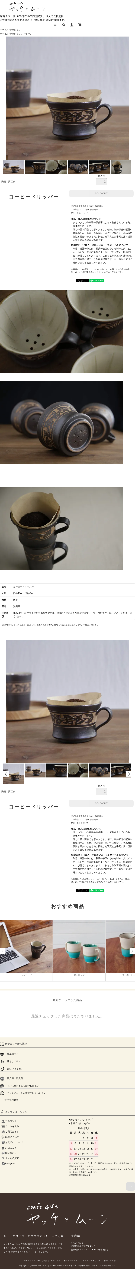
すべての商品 (9, 1100)
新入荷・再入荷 (11, 1078)
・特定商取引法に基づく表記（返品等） (86, 206)
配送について (10, 1137)
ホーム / (4, 29)
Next (129, 774)
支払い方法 (55, 1260)
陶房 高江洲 (8, 181)
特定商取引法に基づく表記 (35, 1260)
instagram (8, 1163)
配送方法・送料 (71, 1260)
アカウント (9, 1121)
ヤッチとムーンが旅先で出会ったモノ (23, 1093)
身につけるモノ (11, 1068)
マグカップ (26, 975)
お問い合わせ (110, 1260)
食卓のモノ (15, 29)
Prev (6, 774)
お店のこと (9, 1147)
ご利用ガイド (10, 1131)
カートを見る (10, 1126)
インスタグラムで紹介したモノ (19, 1085)
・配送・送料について (78, 213)
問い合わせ (9, 1153)
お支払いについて (12, 1142)
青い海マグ (79, 975)
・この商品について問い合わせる (83, 209)
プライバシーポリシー (90, 1260)
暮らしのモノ (10, 1061)
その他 (27, 33)
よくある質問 (10, 1158)
